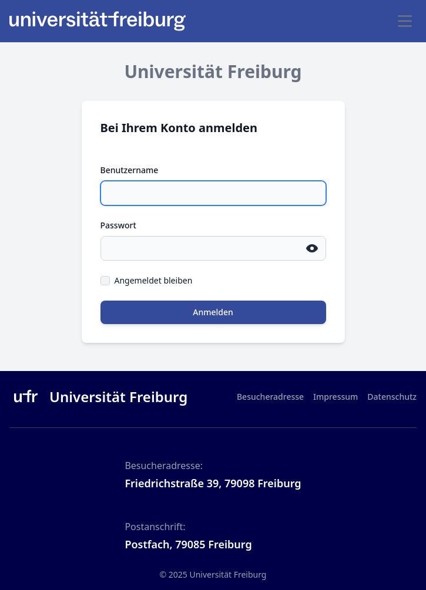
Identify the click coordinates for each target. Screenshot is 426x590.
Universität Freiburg (227, 574)
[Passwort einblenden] (312, 248)
